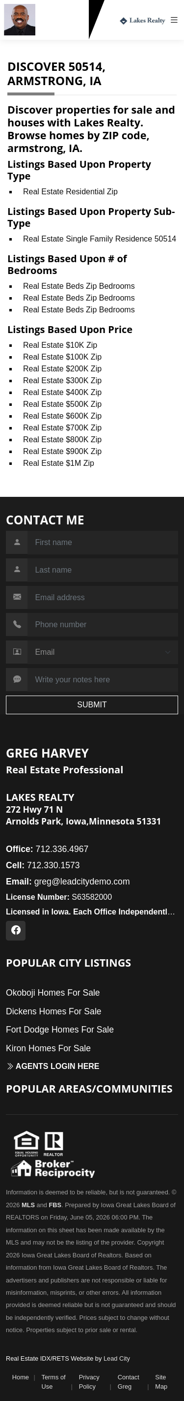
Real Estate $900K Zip (62, 451)
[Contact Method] (102, 652)
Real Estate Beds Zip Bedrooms (79, 286)
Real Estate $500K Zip (62, 404)
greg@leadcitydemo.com (68, 881)
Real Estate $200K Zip (62, 369)
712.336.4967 (47, 849)
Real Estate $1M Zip (58, 463)
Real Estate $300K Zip (62, 380)
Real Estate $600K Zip (62, 416)
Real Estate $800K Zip (62, 439)
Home (20, 1377)
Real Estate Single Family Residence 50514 (99, 239)
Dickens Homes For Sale (54, 1011)
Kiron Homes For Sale (48, 1048)
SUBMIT (91, 704)
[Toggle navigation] (176, 20)
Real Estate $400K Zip (62, 392)
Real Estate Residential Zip (70, 191)
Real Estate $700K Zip (62, 428)
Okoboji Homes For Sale (53, 993)
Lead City (117, 1358)
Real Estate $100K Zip (62, 357)
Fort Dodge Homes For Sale (60, 1030)
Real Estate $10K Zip (60, 345)
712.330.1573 (64, 31)
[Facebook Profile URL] (16, 931)
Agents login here (53, 1066)
